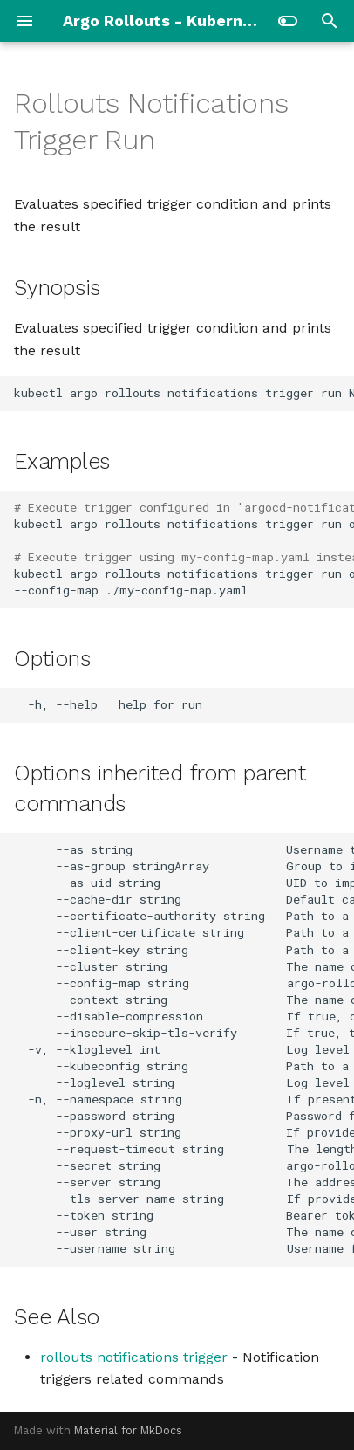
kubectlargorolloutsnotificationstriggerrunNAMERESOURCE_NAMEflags (184, 393)
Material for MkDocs (128, 1430)
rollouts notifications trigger (134, 1357)
